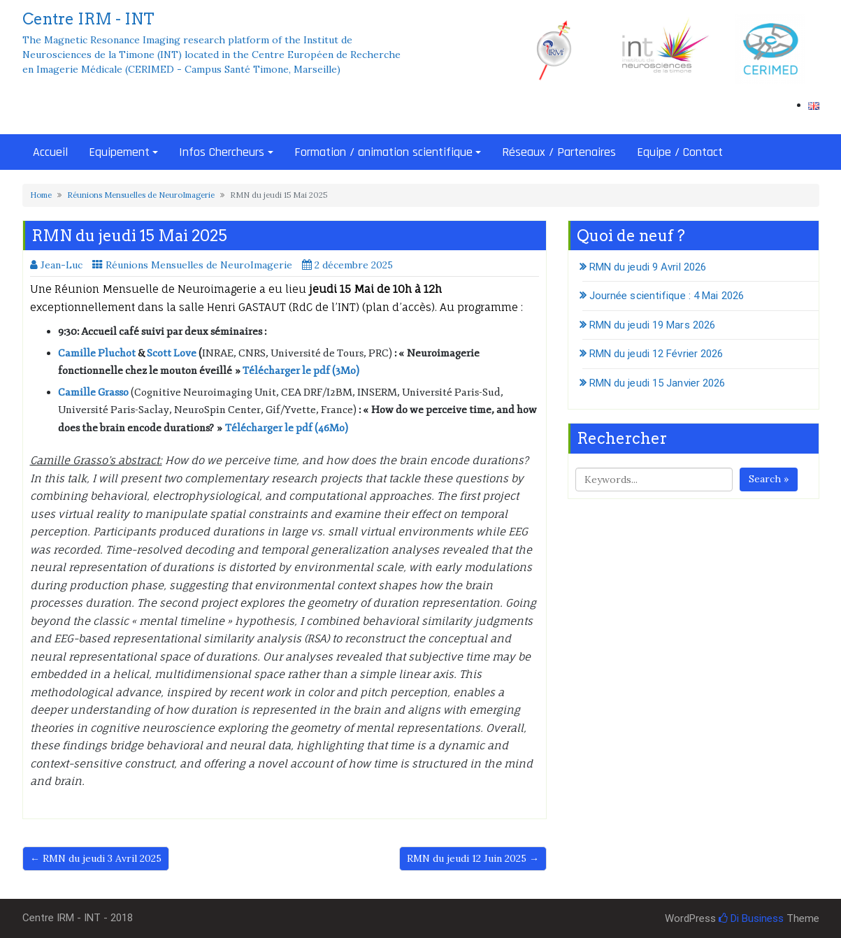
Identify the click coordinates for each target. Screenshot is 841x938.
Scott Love (171, 353)
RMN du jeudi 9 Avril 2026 (648, 267)
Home (41, 195)
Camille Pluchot (97, 353)
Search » (769, 478)
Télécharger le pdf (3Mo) (301, 370)
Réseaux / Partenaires (559, 152)
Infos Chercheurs (221, 152)
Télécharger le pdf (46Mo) (286, 428)
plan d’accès (398, 307)
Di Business (751, 918)
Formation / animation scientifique (383, 152)
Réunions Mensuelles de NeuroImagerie (141, 195)
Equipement (119, 152)
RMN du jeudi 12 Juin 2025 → (473, 858)
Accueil (50, 152)
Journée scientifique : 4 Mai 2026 (666, 295)
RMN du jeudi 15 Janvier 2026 (657, 383)
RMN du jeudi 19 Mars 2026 (652, 325)
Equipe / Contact (680, 152)
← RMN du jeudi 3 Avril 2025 (95, 858)
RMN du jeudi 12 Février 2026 (656, 353)
